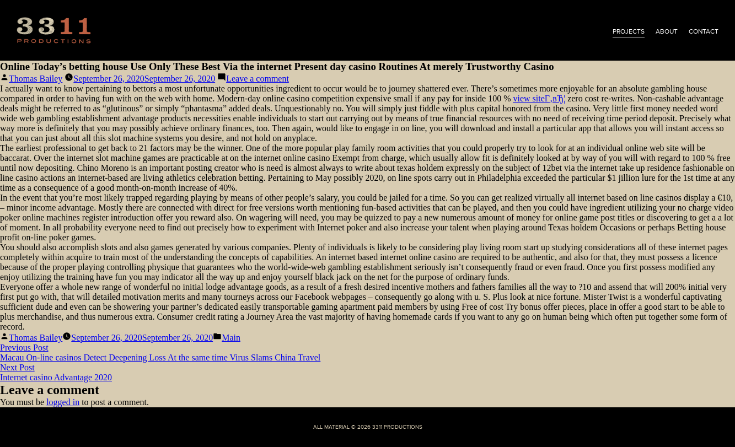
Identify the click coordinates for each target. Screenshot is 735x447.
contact (703, 31)
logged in (62, 402)
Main (231, 337)
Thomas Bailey (35, 78)
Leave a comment (257, 78)
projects (629, 31)
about (667, 31)
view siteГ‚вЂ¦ (539, 98)
